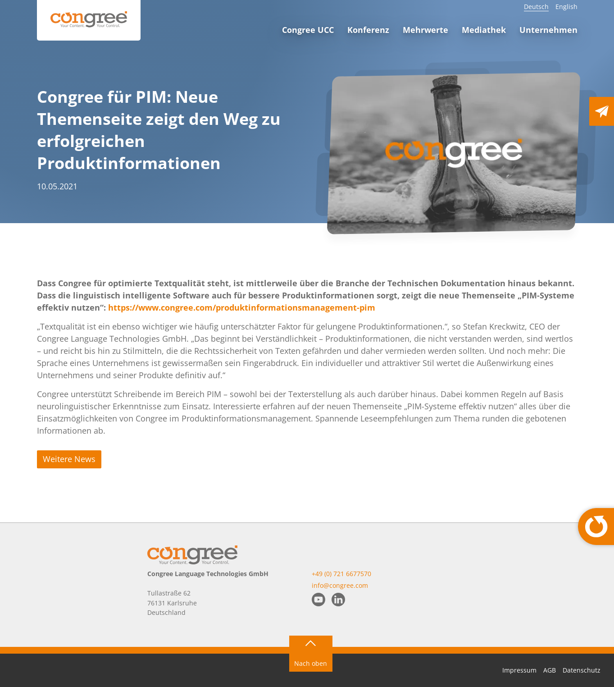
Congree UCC (308, 29)
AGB (549, 670)
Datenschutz (581, 670)
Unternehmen (548, 29)
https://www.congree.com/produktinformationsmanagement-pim (241, 307)
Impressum (519, 670)
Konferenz (368, 29)
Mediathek (484, 29)
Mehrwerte (425, 29)
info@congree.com (340, 585)
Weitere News (69, 458)
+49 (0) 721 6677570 (341, 573)
